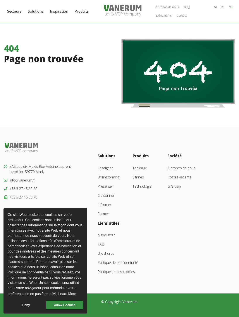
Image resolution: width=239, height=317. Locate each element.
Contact (182, 15)
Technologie (141, 186)
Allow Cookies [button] (64, 305)
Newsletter (106, 235)
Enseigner (105, 168)
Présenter (105, 186)
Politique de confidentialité (118, 262)
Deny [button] (26, 305)
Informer (104, 204)
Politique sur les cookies (116, 271)
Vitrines (138, 177)
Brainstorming (108, 177)
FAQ (101, 244)
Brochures (106, 253)
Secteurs (14, 11)
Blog (187, 7)
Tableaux (139, 168)
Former (103, 213)
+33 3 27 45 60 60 (23, 188)
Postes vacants (179, 177)
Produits (82, 11)
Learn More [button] (67, 294)
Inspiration (59, 11)
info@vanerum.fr (22, 180)
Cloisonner (106, 195)
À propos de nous (167, 7)
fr (231, 7)
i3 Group (174, 186)
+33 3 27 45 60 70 (23, 197)
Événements (163, 15)
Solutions (35, 11)
